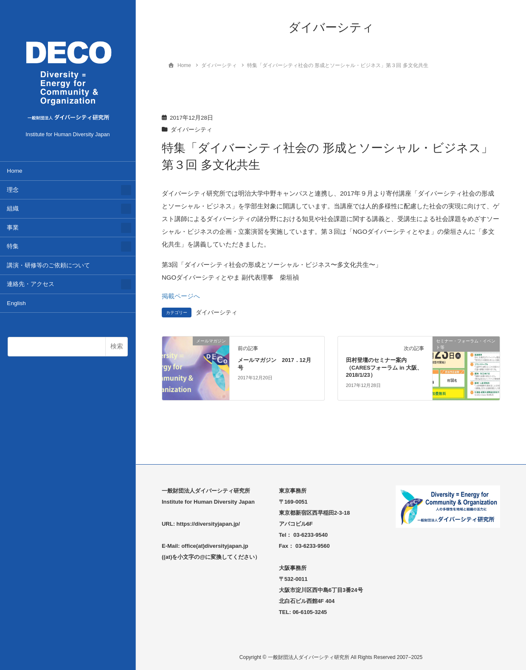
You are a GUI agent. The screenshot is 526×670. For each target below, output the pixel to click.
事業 (13, 227)
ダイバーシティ (191, 129)
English (16, 303)
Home (14, 171)
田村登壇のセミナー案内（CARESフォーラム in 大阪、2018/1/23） (384, 367)
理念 (13, 190)
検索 (116, 346)
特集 (13, 246)
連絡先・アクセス (30, 284)
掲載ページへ (181, 296)
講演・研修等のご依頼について (48, 265)
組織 (13, 208)
